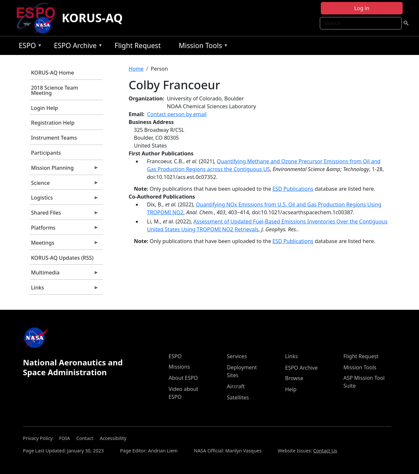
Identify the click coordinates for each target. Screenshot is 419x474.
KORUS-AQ (92, 18)
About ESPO (183, 377)
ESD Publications (292, 188)
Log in (361, 8)
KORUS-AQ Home (52, 72)
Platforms (64, 229)
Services (237, 356)
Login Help (44, 108)
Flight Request (138, 45)
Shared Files (64, 214)
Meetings (64, 244)
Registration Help (53, 122)
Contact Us (325, 451)
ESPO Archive (77, 46)
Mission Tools (201, 46)
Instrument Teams (54, 137)
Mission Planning (64, 169)
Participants (46, 152)
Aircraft (236, 386)
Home (136, 68)
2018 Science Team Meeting (54, 90)
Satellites (238, 397)
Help (291, 389)
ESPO (28, 46)
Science (64, 184)
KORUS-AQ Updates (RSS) (62, 257)
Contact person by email (177, 114)
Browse (294, 378)
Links (64, 289)
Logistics (64, 199)
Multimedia (64, 274)
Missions (179, 366)
